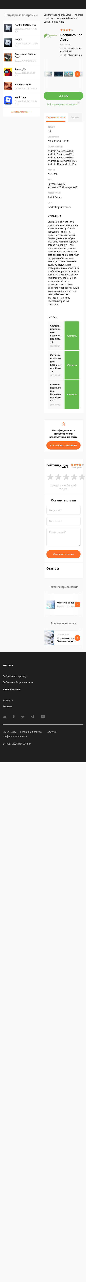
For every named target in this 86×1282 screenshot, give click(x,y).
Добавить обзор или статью (18, 682)
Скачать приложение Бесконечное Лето (55, 334)
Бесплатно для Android (70, 49)
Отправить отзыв (63, 554)
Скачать (63, 95)
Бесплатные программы (57, 14)
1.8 (65, 44)
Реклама (7, 706)
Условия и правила (31, 731)
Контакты (8, 700)
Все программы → (21, 111)
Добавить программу (15, 676)
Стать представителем (63, 445)
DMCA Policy (9, 731)
